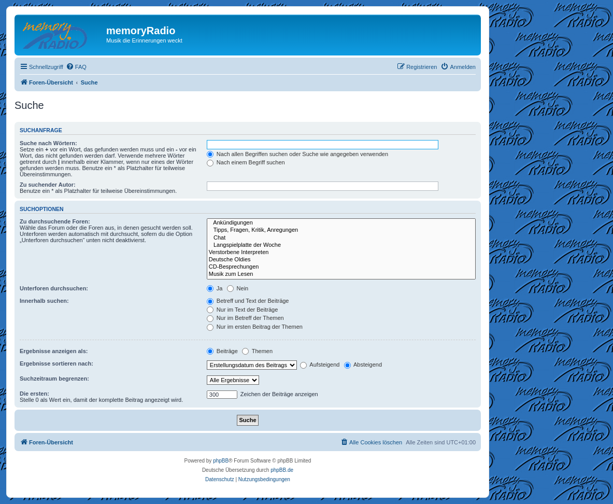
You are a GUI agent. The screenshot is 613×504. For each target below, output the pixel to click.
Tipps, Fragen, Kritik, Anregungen (341, 230)
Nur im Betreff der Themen (245, 318)
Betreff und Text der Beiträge (248, 301)
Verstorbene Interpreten (341, 252)
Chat (341, 238)
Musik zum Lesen (341, 274)
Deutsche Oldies (341, 259)
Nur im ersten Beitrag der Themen (255, 327)
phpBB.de (281, 470)
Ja (215, 288)
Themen (257, 351)
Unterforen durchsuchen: (54, 288)
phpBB (221, 461)
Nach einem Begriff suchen (246, 162)
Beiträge (222, 351)
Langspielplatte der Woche (341, 245)
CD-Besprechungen (341, 267)
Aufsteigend (320, 364)
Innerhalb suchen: (44, 301)
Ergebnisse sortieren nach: (56, 363)
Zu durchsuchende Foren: (55, 221)
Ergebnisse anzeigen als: (54, 351)
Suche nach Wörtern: (48, 143)
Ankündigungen (341, 223)
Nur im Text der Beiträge (242, 309)
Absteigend (363, 364)
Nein (238, 288)
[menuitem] (76, 67)
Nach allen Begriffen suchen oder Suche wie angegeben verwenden (297, 154)
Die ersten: (34, 393)
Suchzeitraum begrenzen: (54, 378)
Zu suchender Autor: (48, 184)
